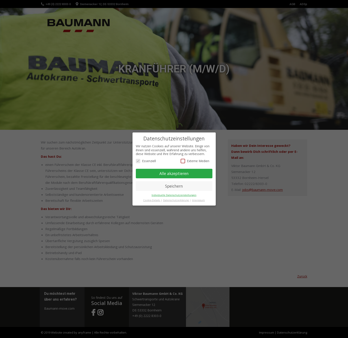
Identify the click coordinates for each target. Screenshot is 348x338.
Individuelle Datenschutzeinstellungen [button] (174, 195)
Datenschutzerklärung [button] (176, 200)
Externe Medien (195, 161)
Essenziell (146, 161)
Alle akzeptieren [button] (174, 173)
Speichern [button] (174, 186)
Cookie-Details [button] (151, 200)
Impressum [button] (198, 200)
